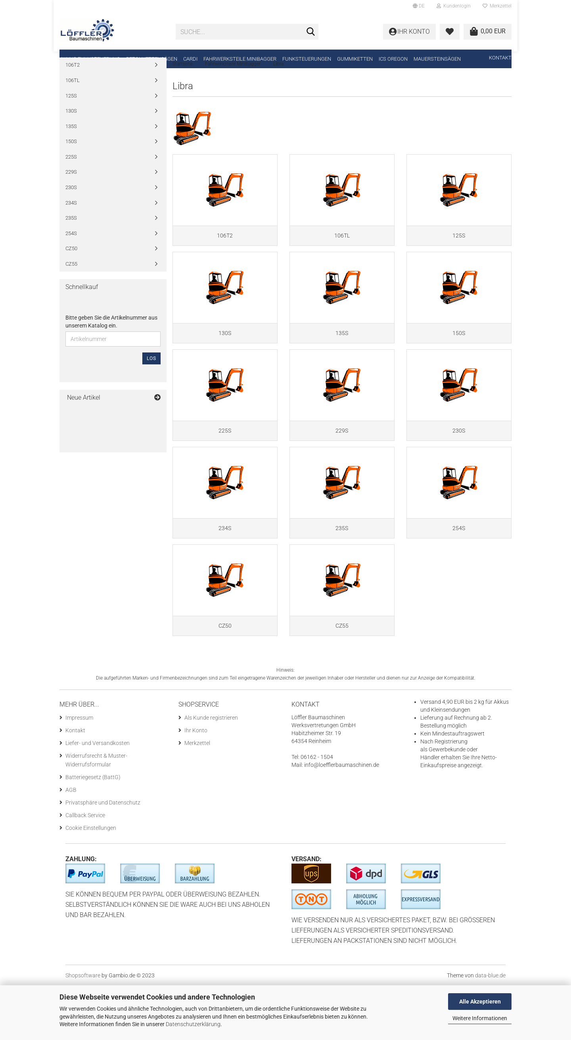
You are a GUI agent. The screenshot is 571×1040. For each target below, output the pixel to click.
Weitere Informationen (479, 1018)
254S (71, 250)
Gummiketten (355, 59)
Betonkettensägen (151, 59)
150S (71, 158)
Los (151, 375)
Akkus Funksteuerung (90, 59)
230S (71, 204)
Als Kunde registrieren (211, 772)
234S (71, 219)
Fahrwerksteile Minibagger (239, 59)
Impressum (79, 772)
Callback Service (85, 869)
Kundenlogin (454, 6)
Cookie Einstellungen (90, 882)
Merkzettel (497, 6)
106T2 (72, 82)
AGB (71, 844)
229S (71, 189)
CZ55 (71, 280)
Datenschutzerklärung (193, 1024)
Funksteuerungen (306, 59)
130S (71, 128)
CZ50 (71, 265)
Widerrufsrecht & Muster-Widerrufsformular (96, 814)
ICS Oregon (393, 59)
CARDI (190, 59)
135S (71, 143)
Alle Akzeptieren (480, 1001)
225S (71, 173)
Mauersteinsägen (437, 59)
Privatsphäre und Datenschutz (102, 857)
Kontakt (500, 58)
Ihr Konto (195, 784)
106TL (72, 97)
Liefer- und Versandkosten (97, 797)
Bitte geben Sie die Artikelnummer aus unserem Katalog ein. (111, 338)
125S (71, 112)
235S (71, 235)
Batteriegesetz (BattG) (93, 831)
